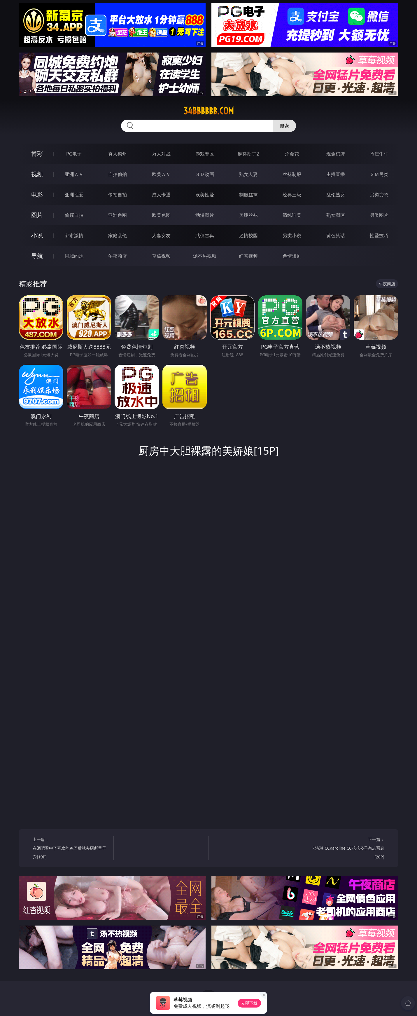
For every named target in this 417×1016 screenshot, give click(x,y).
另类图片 (379, 215)
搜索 (284, 126)
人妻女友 (161, 235)
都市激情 (74, 235)
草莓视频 (161, 256)
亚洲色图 (117, 215)
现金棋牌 (335, 154)
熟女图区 (335, 215)
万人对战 (161, 154)
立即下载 (249, 1003)
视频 (37, 174)
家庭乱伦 (117, 235)
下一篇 (346, 849)
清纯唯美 (292, 215)
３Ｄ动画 (204, 174)
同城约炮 (74, 256)
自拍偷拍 (117, 174)
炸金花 (292, 154)
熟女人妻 (248, 174)
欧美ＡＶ (161, 174)
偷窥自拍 (74, 215)
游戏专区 (204, 154)
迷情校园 (248, 235)
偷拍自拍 (117, 194)
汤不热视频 (204, 256)
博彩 (37, 154)
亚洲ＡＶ (74, 174)
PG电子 (74, 154)
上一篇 (71, 849)
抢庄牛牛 (379, 154)
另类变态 (379, 194)
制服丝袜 (248, 194)
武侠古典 (204, 235)
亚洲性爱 (74, 194)
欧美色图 (161, 215)
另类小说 (292, 235)
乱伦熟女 (335, 194)
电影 (37, 194)
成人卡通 (161, 194)
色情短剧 (292, 256)
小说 (37, 235)
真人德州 (117, 154)
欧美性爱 (204, 194)
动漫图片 (204, 215)
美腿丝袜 (248, 215)
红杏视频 (248, 256)
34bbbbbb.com (208, 111)
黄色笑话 (335, 235)
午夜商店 (117, 256)
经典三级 (292, 194)
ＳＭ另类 (379, 174)
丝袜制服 (292, 174)
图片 (37, 215)
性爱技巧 (379, 235)
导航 (37, 256)
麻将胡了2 (248, 154)
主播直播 (335, 174)
